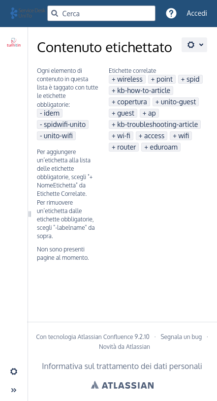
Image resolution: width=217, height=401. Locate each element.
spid (193, 79)
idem (51, 113)
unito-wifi (58, 135)
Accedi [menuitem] (197, 13)
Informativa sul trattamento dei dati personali (122, 366)
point (164, 79)
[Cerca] (55, 13)
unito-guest (178, 101)
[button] (171, 13)
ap (152, 113)
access (154, 135)
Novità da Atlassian (124, 346)
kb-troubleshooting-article (157, 124)
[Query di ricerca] (101, 13)
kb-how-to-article (143, 90)
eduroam (164, 147)
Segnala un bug (181, 336)
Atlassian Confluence (105, 336)
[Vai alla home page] (33, 13)
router (126, 147)
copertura (132, 101)
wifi (183, 135)
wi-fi (123, 135)
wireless (130, 79)
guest (125, 113)
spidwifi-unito (65, 124)
